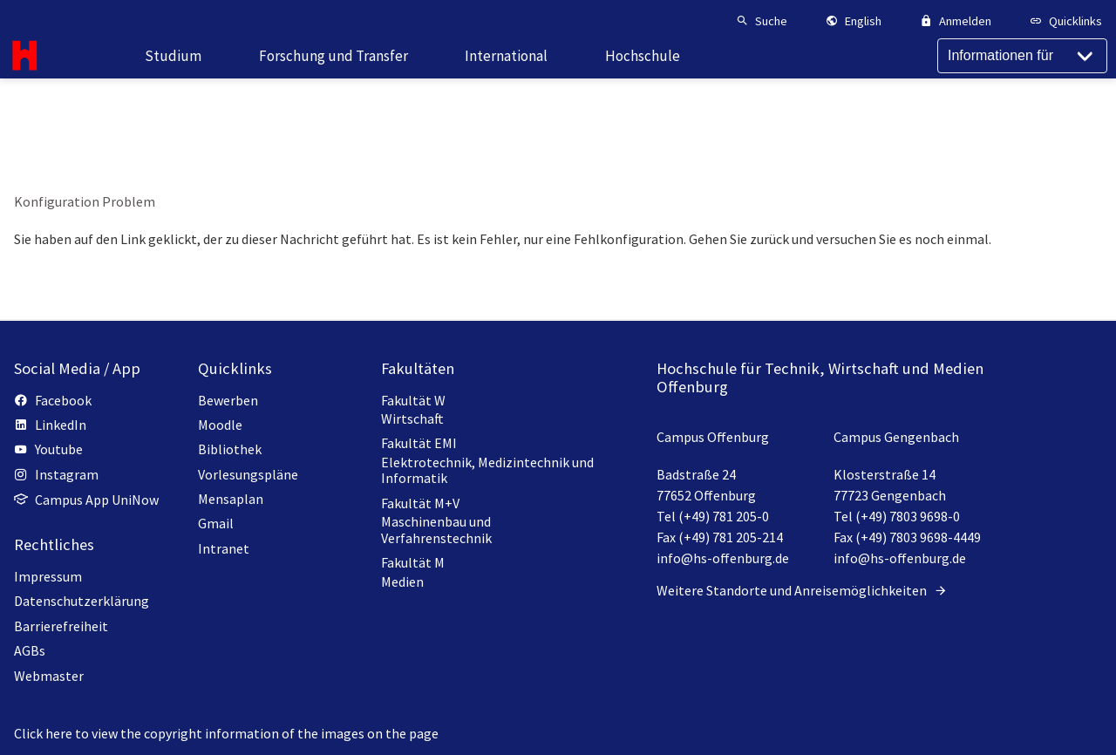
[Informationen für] (1022, 87)
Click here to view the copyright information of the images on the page (226, 733)
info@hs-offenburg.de (723, 558)
